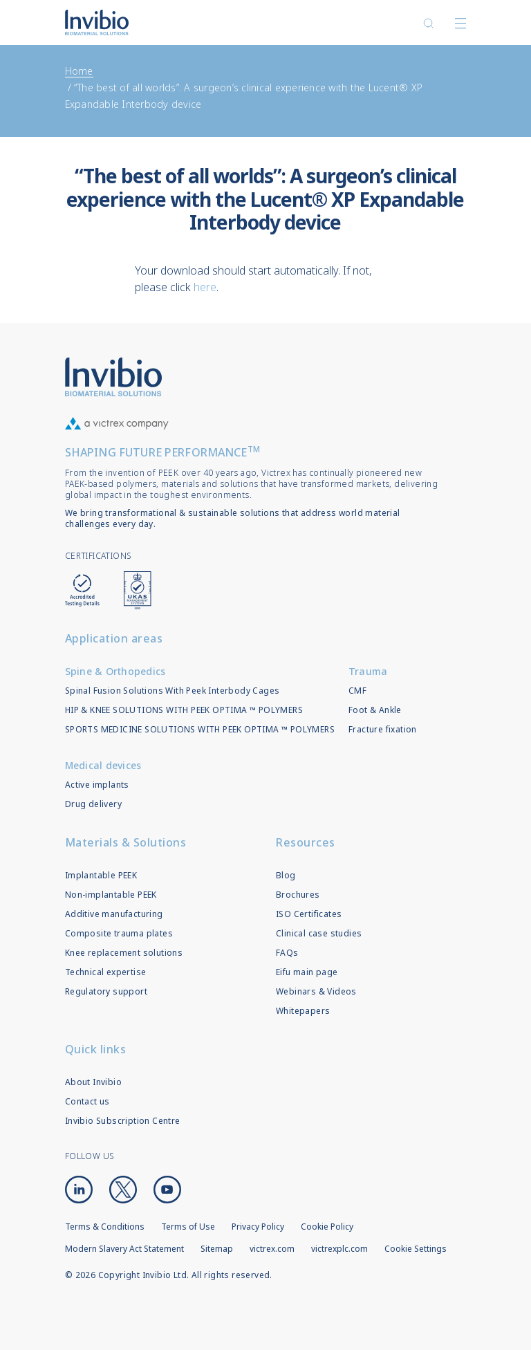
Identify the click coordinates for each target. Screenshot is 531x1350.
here (205, 287)
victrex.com (272, 1249)
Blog (286, 875)
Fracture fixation (382, 729)
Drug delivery (93, 804)
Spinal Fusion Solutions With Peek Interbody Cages (172, 690)
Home (79, 70)
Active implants (97, 784)
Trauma (368, 671)
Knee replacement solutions (124, 953)
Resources (305, 842)
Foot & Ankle (375, 710)
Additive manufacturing (114, 914)
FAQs (287, 953)
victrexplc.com (339, 1249)
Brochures (298, 894)
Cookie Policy (327, 1226)
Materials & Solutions (126, 842)
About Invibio (93, 1082)
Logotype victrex (97, 22)
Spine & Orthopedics (115, 671)
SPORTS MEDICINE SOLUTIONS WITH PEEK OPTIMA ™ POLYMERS (200, 729)
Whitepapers (303, 1011)
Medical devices (103, 765)
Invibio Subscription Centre (122, 1121)
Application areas (114, 638)
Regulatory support (106, 991)
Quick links (96, 1049)
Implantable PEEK (101, 875)
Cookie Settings (415, 1249)
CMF (357, 690)
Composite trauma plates (119, 933)
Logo (113, 377)
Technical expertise (106, 972)
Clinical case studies (319, 933)
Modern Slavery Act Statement (124, 1249)
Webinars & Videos (316, 991)
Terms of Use (188, 1226)
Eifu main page (307, 972)
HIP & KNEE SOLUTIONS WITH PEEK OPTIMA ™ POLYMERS (184, 710)
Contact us (87, 1101)
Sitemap (217, 1249)
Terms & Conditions (105, 1226)
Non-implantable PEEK (111, 894)
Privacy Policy (258, 1226)
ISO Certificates (309, 914)
